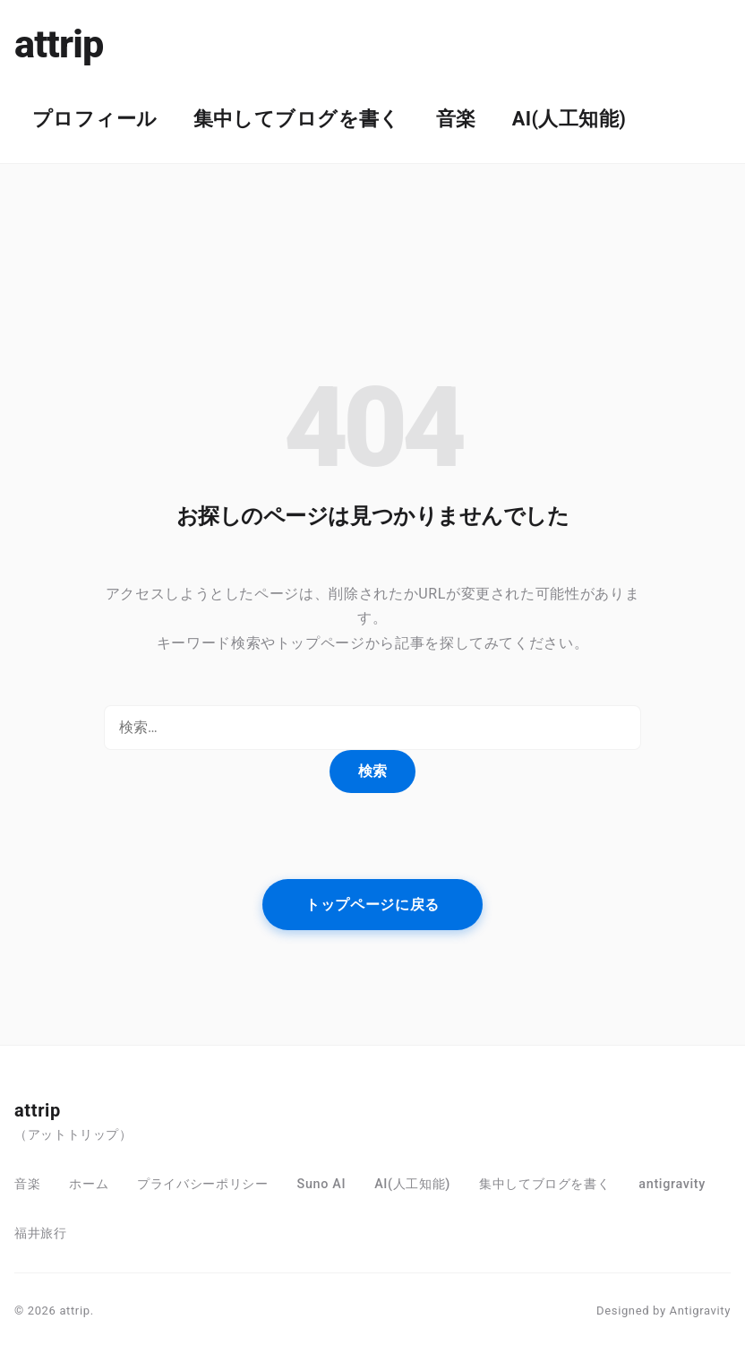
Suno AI (322, 1184)
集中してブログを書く (296, 119)
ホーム (88, 1184)
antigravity (672, 1184)
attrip (58, 44)
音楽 (456, 119)
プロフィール (95, 119)
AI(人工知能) (569, 119)
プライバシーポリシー (202, 1184)
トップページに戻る (372, 904)
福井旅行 (40, 1233)
